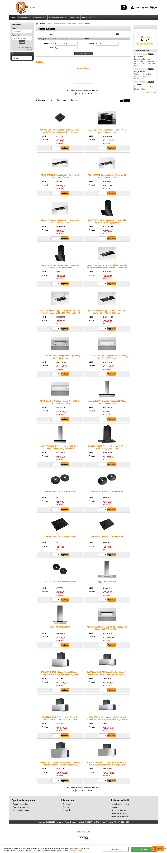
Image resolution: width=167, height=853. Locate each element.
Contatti (66, 808)
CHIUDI (165, 848)
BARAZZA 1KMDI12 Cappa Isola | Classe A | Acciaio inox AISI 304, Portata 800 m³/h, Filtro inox (107, 720)
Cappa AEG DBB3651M (60, 627)
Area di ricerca (48, 44)
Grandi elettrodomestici (74, 39)
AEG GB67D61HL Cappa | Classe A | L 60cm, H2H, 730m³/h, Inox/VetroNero (60, 447)
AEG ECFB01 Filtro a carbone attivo (60, 537)
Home (13, 18)
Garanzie (115, 808)
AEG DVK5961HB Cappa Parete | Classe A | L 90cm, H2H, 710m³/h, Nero (107, 222)
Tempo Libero (74, 18)
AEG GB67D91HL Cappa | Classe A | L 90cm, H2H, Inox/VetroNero (107, 402)
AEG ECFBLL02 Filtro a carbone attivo (107, 537)
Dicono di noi (68, 811)
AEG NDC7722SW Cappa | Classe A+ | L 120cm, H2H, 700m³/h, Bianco (60, 402)
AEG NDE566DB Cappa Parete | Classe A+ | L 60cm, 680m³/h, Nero (60, 222)
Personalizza (115, 849)
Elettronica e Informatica (57, 18)
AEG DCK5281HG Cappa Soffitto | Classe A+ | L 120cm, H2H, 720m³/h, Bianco (107, 628)
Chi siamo (66, 805)
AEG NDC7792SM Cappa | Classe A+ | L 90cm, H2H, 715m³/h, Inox (60, 357)
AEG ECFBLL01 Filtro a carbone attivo (107, 492)
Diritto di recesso (119, 811)
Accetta (144, 849)
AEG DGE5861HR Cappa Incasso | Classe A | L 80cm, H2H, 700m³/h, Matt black (107, 312)
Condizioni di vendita (120, 805)
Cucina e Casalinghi (39, 18)
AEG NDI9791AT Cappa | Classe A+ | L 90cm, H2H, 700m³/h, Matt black (107, 447)
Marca (51, 48)
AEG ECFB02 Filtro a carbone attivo (60, 492)
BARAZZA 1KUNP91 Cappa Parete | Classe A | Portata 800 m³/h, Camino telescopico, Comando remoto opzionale (60, 765)
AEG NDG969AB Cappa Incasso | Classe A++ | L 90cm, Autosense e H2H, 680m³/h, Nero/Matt (107, 267)
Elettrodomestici (24, 18)
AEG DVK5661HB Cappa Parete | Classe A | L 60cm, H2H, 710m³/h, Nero (60, 267)
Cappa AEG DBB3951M (107, 582)
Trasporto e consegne (21, 808)
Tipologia (91, 44)
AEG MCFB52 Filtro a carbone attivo (60, 582)
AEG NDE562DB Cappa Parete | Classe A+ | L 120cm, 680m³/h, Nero (60, 176)
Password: (15, 35)
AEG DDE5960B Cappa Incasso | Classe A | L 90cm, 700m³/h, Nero (107, 131)
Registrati (29, 50)
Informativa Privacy (119, 814)
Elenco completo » (149, 93)
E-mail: (14, 29)
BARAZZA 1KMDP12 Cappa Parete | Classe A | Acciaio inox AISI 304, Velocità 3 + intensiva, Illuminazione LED (107, 675)
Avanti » (90, 94)
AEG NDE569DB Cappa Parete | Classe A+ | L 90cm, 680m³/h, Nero (107, 176)
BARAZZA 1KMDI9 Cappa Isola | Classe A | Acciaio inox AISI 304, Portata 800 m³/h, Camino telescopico (60, 720)
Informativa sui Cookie (75, 850)
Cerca (51, 35)
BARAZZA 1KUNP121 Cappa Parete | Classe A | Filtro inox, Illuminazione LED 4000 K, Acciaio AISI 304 (107, 765)
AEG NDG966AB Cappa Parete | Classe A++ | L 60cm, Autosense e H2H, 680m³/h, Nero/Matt (60, 312)
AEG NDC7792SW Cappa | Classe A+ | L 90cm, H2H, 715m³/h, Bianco (107, 357)
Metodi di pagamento (21, 811)
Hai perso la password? (25, 48)
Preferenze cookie (83, 832)
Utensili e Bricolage (88, 18)
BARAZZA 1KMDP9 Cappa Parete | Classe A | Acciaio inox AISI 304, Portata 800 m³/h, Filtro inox (60, 675)
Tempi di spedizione (21, 805)
